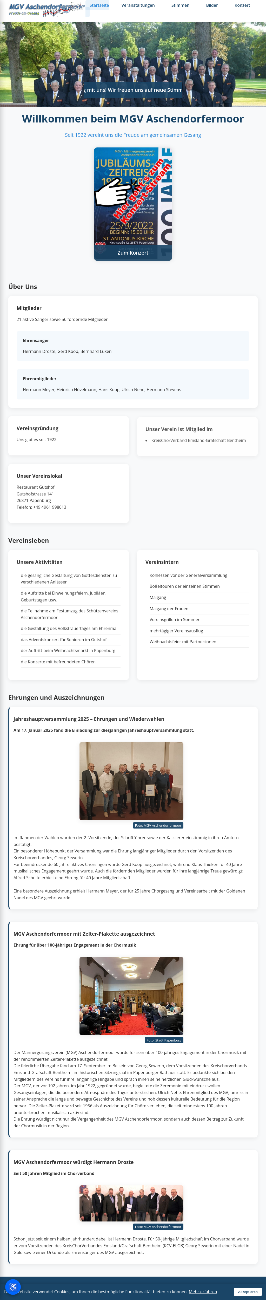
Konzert (242, 5)
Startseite (99, 5)
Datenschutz (179, 1288)
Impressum (152, 1288)
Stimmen (180, 5)
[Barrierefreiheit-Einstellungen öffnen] (13, 1287)
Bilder (212, 5)
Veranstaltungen (138, 5)
